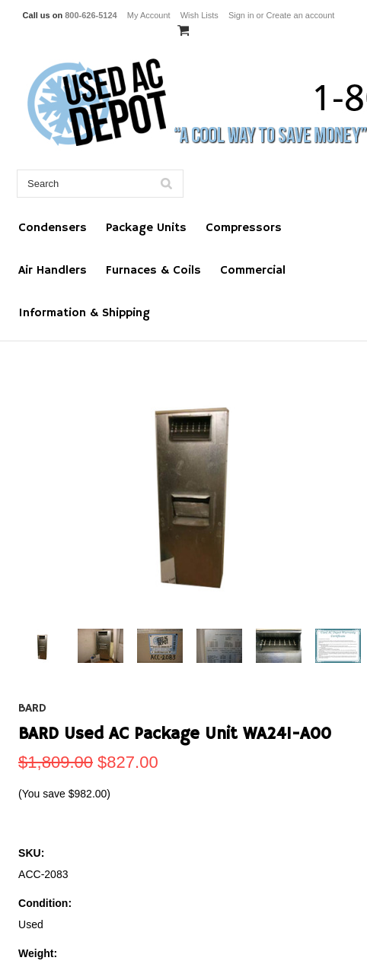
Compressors (244, 228)
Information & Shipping (84, 313)
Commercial (253, 270)
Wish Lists (199, 15)
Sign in (241, 15)
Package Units (146, 228)
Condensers (52, 228)
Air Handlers (52, 270)
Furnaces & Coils (153, 270)
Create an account (300, 15)
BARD (32, 708)
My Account (149, 15)
